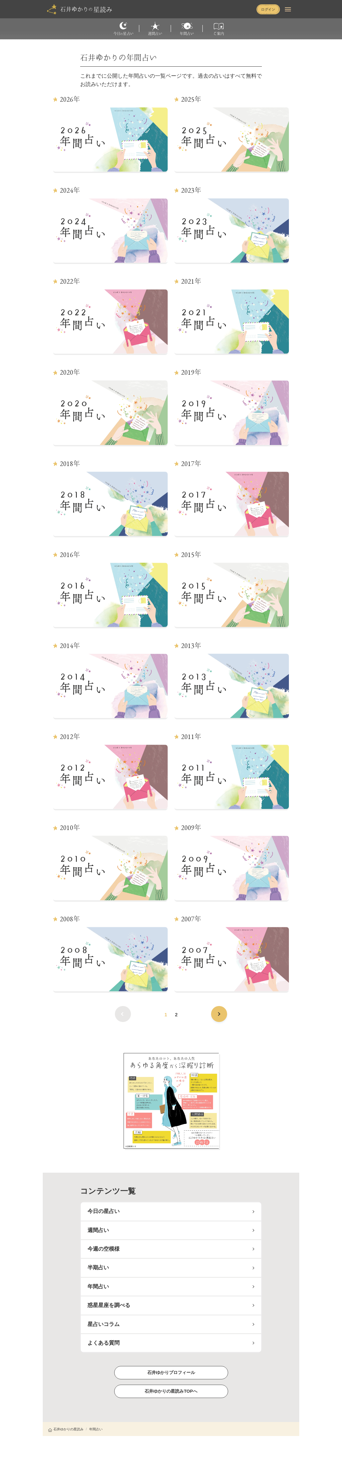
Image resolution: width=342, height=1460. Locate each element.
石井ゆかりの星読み (65, 1429)
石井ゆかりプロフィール (171, 1372)
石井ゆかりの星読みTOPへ (171, 1391)
